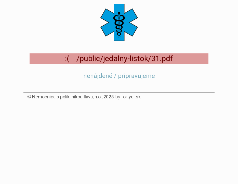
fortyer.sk (131, 96)
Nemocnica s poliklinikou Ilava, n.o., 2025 (73, 96)
